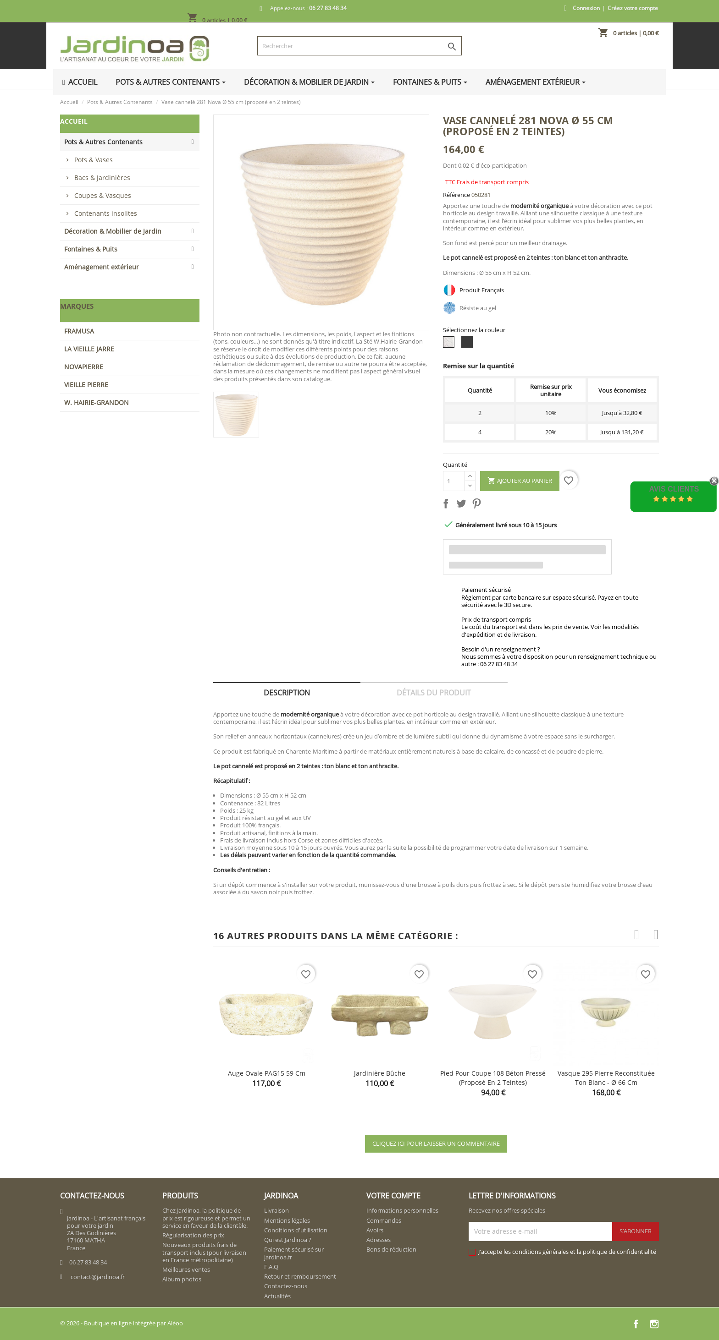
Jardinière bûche (379, 1073)
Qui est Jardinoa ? (287, 1240)
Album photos (181, 1279)
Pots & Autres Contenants (103, 141)
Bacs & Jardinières (102, 177)
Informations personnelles (402, 1210)
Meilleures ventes (186, 1269)
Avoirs (374, 1230)
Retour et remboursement (300, 1276)
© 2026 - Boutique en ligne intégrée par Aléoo (121, 1323)
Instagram (654, 1324)
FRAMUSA (79, 331)
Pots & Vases (93, 159)
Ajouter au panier (519, 481)
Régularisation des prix (193, 1235)
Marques (77, 306)
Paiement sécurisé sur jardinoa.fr (294, 1253)
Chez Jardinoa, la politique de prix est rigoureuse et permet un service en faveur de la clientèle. (206, 1218)
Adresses (378, 1240)
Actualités (277, 1296)
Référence (456, 194)
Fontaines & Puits (90, 249)
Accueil (74, 121)
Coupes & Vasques (102, 195)
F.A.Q (271, 1267)
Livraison (276, 1210)
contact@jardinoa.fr (98, 1277)
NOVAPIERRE (83, 366)
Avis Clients (674, 489)
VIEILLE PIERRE (86, 384)
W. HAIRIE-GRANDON (96, 402)
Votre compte (393, 1196)
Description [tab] (287, 693)
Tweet (463, 505)
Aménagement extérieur (101, 267)
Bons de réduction (391, 1249)
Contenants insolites (105, 213)
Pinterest (478, 505)
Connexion (586, 8)
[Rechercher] (359, 45)
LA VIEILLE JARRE (89, 349)
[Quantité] (454, 481)
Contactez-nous (285, 1286)
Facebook (636, 1324)
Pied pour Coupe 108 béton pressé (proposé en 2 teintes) (493, 1078)
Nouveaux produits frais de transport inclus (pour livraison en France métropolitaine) (204, 1252)
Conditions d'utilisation (295, 1230)
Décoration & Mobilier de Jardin (112, 231)
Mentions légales (287, 1220)
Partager (447, 505)
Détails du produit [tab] (434, 693)
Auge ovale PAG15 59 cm (266, 1073)
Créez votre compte (633, 8)
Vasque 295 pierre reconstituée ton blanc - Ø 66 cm (606, 1078)
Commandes (383, 1220)
